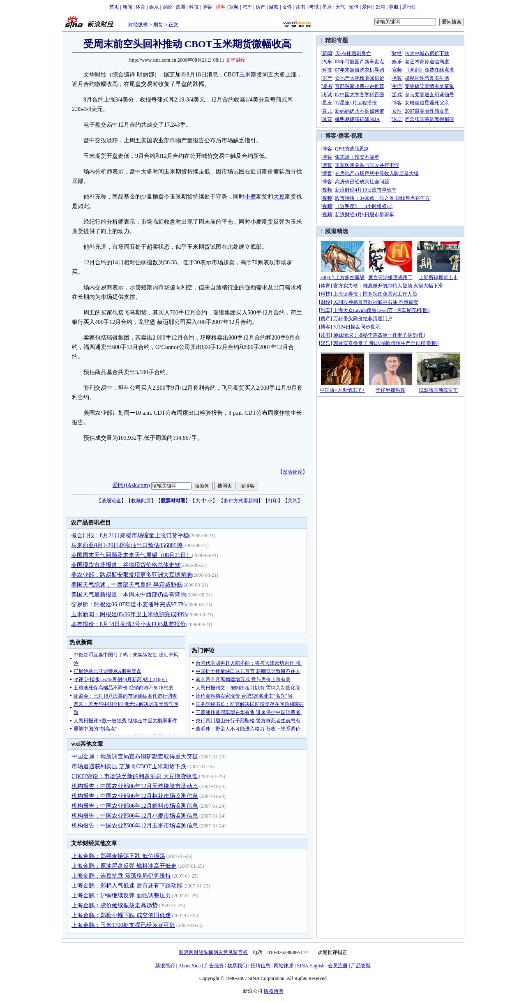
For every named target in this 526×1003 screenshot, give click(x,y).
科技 (194, 7)
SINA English (310, 965)
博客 (207, 7)
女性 (287, 7)
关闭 (293, 501)
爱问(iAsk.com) (131, 485)
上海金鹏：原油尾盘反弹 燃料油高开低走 (124, 866)
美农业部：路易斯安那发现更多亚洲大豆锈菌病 (131, 575)
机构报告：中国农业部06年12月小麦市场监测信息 (135, 816)
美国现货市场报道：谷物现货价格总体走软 (125, 565)
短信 (354, 7)
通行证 (409, 7)
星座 (327, 7)
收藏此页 (141, 501)
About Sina (189, 965)
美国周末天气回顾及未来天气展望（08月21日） (131, 555)
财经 (167, 7)
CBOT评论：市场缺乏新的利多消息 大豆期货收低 (135, 776)
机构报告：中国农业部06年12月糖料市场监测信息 (135, 806)
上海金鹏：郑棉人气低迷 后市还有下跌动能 (127, 886)
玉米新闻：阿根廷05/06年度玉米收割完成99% (129, 614)
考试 (314, 7)
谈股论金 (111, 501)
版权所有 (274, 991)
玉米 (245, 75)
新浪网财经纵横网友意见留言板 (213, 952)
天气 (340, 7)
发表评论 (292, 472)
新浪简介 (165, 965)
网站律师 (283, 965)
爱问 (367, 7)
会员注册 (338, 965)
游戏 (274, 7)
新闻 (127, 7)
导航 (394, 7)
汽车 (247, 7)
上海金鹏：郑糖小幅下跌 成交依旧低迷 (121, 915)
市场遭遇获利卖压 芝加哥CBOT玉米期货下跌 (129, 766)
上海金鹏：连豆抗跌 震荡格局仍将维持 (121, 876)
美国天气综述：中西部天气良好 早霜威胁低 (126, 585)
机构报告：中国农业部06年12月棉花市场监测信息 (135, 796)
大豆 (279, 197)
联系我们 (237, 965)
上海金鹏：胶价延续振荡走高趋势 (115, 905)
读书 (300, 7)
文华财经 (235, 60)
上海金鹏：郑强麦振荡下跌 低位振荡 (118, 856)
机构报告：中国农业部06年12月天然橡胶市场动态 (135, 786)
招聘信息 (260, 965)
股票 (181, 7)
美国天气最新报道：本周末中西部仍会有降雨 (128, 595)
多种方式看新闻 (241, 501)
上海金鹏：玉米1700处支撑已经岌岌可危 (123, 925)
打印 (273, 501)
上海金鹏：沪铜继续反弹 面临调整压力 (121, 895)
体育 (140, 7)
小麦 (250, 197)
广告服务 (214, 965)
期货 (158, 25)
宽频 (234, 7)
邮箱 (380, 7)
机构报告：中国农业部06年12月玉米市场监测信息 (135, 826)
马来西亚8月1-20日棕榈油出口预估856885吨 (126, 545)
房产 (260, 7)
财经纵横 (138, 25)
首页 (114, 7)
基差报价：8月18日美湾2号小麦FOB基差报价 (128, 624)
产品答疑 (361, 965)
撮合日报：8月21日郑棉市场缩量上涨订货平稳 (130, 535)
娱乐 (154, 7)
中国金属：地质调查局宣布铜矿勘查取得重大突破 (135, 756)
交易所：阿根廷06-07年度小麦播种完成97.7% (128, 604)
